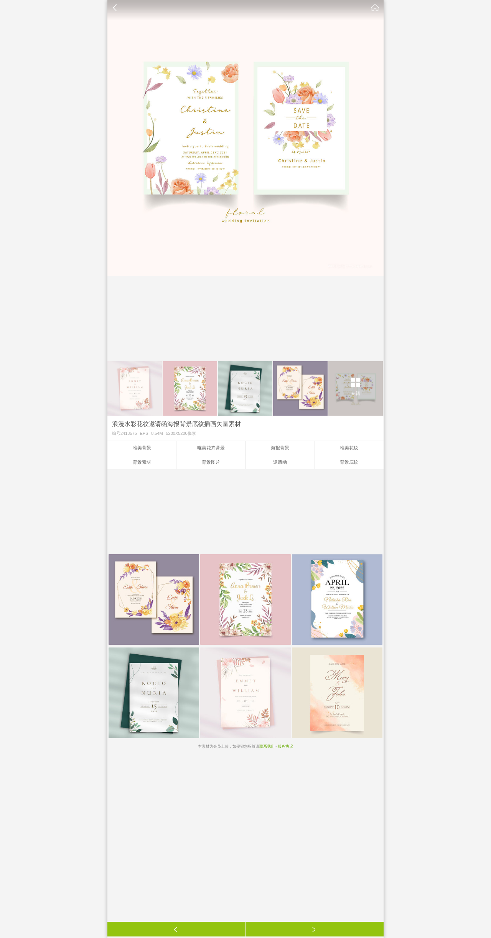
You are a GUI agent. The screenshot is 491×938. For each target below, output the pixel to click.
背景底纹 (349, 462)
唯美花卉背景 (211, 448)
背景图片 (211, 462)
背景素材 (142, 462)
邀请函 (280, 462)
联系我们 (267, 746)
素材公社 (375, 7)
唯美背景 (142, 448)
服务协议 (285, 746)
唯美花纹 (349, 448)
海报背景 (280, 448)
